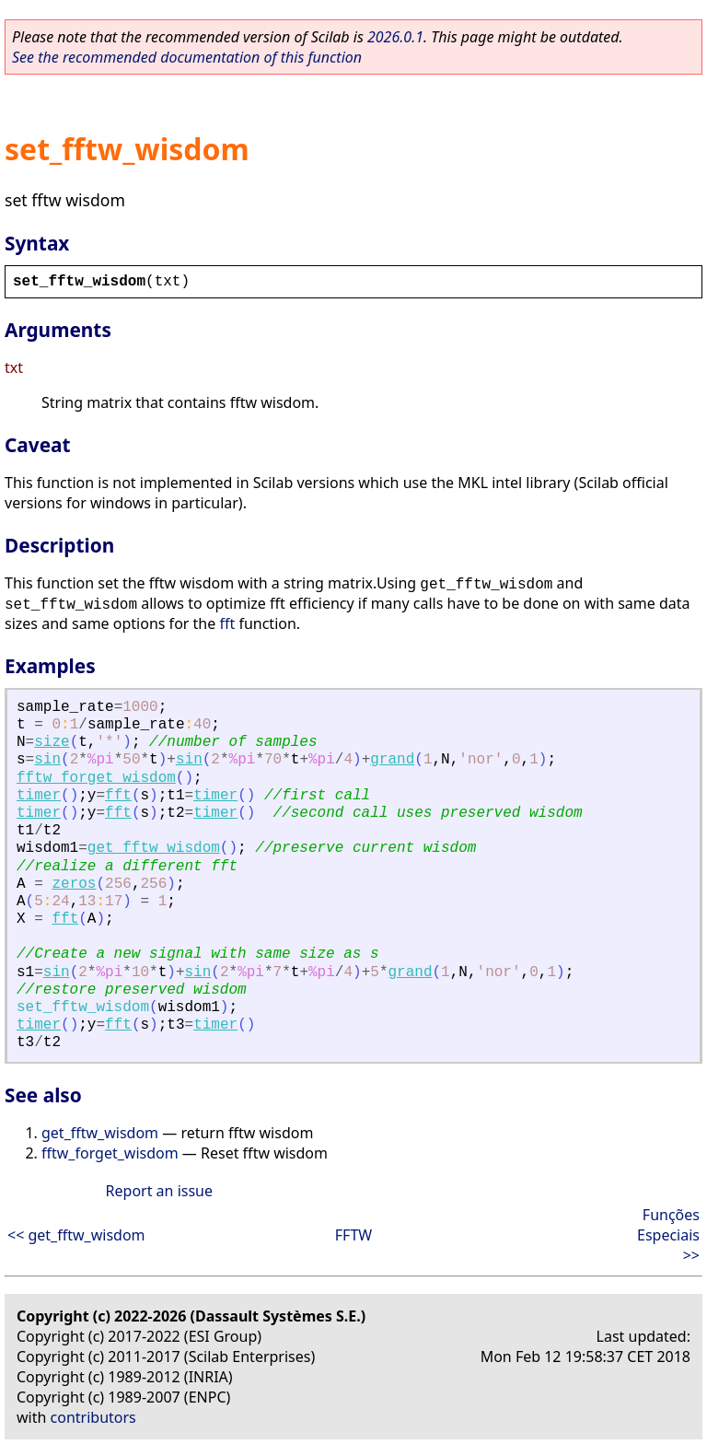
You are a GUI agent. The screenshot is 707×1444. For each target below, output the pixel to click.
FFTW (353, 1235)
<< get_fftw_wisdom (76, 1235)
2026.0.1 (395, 37)
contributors (93, 1417)
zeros (74, 884)
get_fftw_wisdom (153, 848)
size (51, 742)
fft (227, 623)
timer (39, 795)
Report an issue (159, 1191)
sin (47, 759)
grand (392, 759)
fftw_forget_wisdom (96, 778)
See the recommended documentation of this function (187, 57)
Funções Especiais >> (668, 1235)
